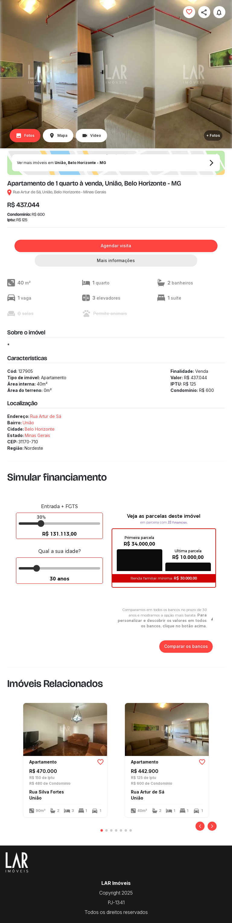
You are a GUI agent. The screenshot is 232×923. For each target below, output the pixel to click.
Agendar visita (116, 246)
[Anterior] (200, 826)
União (28, 422)
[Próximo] (212, 826)
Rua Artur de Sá (45, 416)
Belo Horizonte (40, 429)
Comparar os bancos (186, 646)
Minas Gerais (37, 435)
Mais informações (116, 261)
